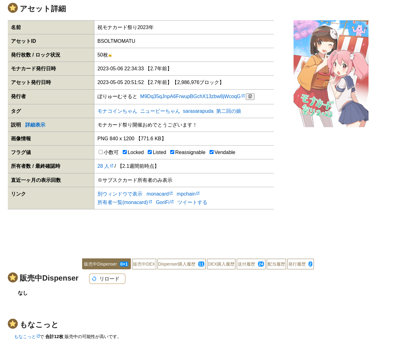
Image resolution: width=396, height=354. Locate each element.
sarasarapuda (198, 111)
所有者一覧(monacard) (122, 202)
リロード (109, 279)
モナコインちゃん (117, 111)
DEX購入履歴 (221, 264)
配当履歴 (276, 264)
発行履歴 (300, 264)
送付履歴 (251, 264)
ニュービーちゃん (160, 111)
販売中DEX (144, 264)
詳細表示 (35, 124)
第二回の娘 (228, 111)
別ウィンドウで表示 (119, 194)
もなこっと (25, 336)
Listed (157, 152)
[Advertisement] (198, 230)
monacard (157, 194)
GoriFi (163, 202)
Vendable (222, 152)
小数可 (109, 152)
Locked (133, 152)
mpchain (186, 194)
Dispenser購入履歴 (181, 264)
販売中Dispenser (106, 264)
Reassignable (187, 152)
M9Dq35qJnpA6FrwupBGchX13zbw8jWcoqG (190, 96)
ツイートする (192, 202)
